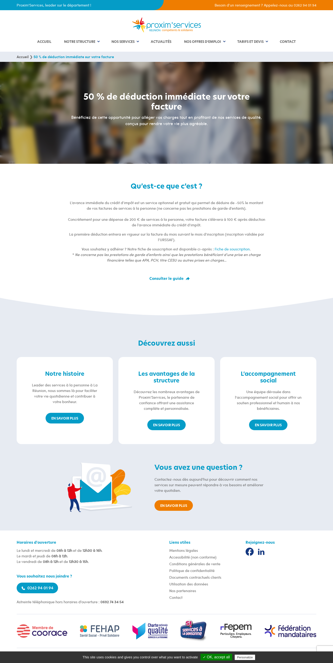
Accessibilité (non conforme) (192, 557)
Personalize (245, 657)
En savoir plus (64, 418)
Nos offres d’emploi (202, 42)
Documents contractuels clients (195, 577)
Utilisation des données (188, 584)
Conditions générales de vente (194, 563)
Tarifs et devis (250, 42)
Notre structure (79, 42)
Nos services (123, 42)
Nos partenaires (182, 590)
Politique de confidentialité (192, 570)
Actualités (161, 42)
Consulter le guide (166, 279)
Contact (288, 42)
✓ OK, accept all (216, 657)
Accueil (44, 42)
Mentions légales (183, 550)
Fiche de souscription (232, 249)
